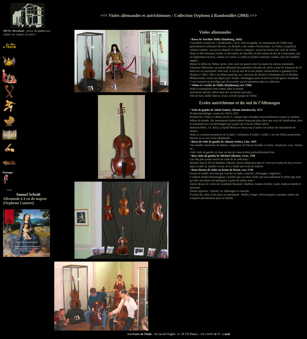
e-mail (226, 334)
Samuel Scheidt (28, 194)
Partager (8, 172)
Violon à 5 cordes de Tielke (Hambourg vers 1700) (221, 85)
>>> (253, 15)
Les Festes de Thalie (140, 334)
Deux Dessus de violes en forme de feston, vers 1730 (222, 169)
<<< (104, 15)
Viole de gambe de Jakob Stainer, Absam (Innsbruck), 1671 (226, 110)
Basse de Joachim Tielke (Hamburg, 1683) (216, 39)
